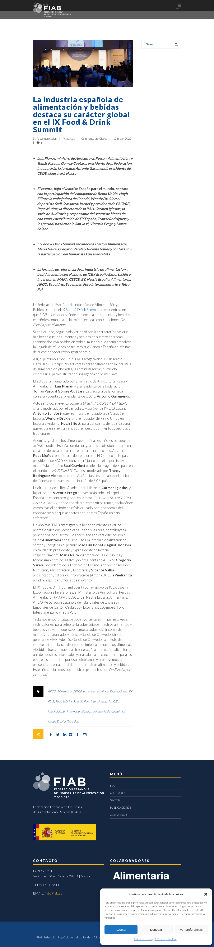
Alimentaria (64, 691)
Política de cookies (143, 939)
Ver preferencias (191, 929)
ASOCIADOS (118, 793)
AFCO (52, 691)
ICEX (115, 701)
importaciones (57, 711)
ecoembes (89, 691)
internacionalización (79, 711)
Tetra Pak (73, 721)
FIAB (51, 701)
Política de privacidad (166, 939)
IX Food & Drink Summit (80, 309)
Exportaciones (118, 691)
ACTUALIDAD (118, 815)
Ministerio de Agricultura (109, 711)
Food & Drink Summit (69, 701)
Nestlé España (57, 721)
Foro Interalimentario (97, 701)
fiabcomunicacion (47, 138)
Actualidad (69, 138)
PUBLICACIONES (120, 807)
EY (130, 691)
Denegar (156, 929)
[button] (206, 894)
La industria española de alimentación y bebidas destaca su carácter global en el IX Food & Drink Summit (81, 114)
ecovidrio (102, 691)
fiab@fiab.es (53, 893)
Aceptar (121, 929)
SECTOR (115, 800)
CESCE (77, 691)
